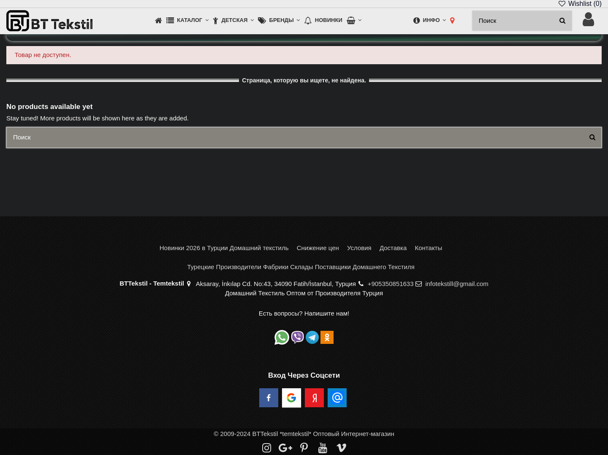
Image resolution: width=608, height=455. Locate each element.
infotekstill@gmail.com (456, 283)
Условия (359, 247)
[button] (187, 21)
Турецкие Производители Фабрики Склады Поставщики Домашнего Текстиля (301, 266)
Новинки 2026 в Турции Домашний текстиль (224, 247)
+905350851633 (391, 283)
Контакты (428, 247)
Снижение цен (318, 247)
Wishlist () (580, 3)
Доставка (393, 247)
